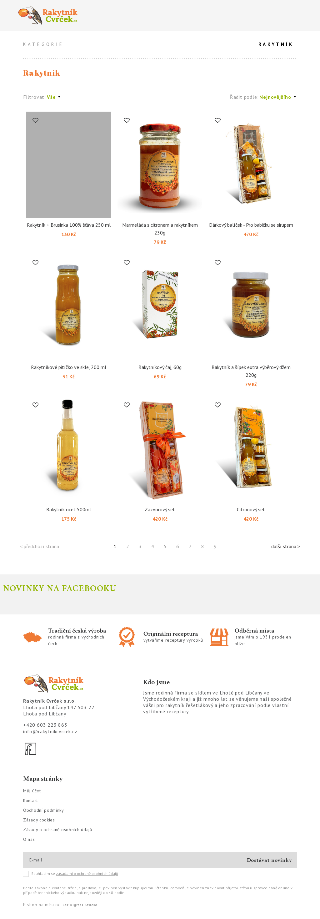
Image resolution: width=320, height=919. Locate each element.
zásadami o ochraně (87, 873)
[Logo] (85, 16)
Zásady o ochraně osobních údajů (57, 829)
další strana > (285, 546)
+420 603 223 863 (45, 725)
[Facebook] (31, 749)
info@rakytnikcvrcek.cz (50, 731)
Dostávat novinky (269, 860)
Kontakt (30, 800)
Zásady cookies (39, 820)
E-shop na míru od (60, 904)
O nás (29, 839)
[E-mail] (51, 860)
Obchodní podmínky (43, 810)
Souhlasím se (70, 873)
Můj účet (32, 791)
